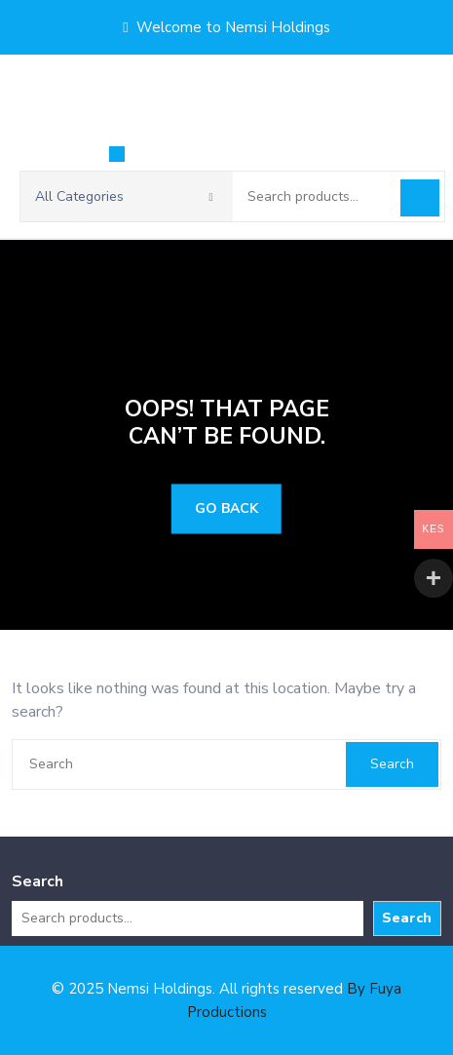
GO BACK (226, 509)
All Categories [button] (124, 196)
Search (419, 197)
